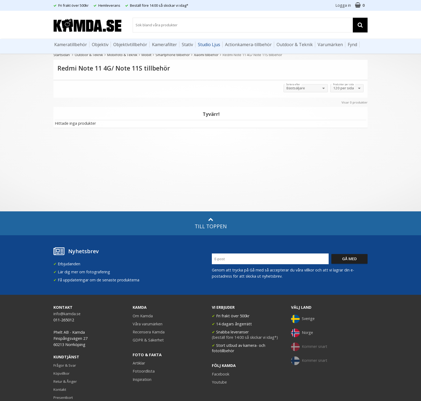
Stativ (187, 44)
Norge (302, 333)
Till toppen (211, 223)
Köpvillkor (61, 373)
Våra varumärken (147, 323)
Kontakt (59, 389)
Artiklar (139, 363)
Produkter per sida (343, 84)
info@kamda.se (67, 313)
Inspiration (142, 379)
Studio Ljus (209, 44)
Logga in (343, 5)
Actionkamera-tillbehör (248, 44)
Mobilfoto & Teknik (122, 54)
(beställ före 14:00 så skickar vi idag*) (245, 337)
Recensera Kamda (149, 331)
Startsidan (61, 54)
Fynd (352, 44)
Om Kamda (143, 315)
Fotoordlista (144, 371)
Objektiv (100, 44)
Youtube (219, 382)
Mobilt (146, 54)
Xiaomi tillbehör (206, 54)
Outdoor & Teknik (295, 44)
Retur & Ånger (65, 381)
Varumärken (330, 44)
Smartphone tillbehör (172, 54)
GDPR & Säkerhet (148, 340)
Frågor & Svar (64, 365)
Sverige (303, 319)
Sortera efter (293, 84)
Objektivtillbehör (130, 44)
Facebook (220, 374)
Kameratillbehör (70, 44)
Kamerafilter (164, 44)
